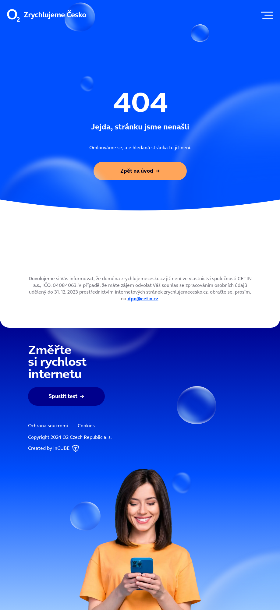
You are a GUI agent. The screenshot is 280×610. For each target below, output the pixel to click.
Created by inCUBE (54, 448)
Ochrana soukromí (48, 425)
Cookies (86, 425)
